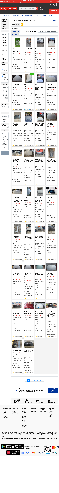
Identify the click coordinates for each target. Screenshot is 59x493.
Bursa (4, 143)
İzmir (4, 142)
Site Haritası (5, 417)
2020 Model (5, 97)
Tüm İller (4, 136)
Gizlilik (4, 415)
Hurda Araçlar (15, 415)
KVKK (4, 416)
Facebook (51, 411)
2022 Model (5, 94)
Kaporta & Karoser (27, 15)
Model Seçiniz (5, 87)
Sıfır (5, 68)
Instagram (51, 414)
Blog (14, 1)
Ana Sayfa (6, 15)
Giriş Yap (52, 5)
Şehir (13, 24)
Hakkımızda (5, 418)
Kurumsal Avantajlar (5, 1)
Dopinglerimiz (43, 411)
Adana (4, 144)
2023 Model (5, 93)
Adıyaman (4, 146)
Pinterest (51, 416)
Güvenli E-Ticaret (54, 1)
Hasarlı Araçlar (15, 413)
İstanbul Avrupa (4, 137)
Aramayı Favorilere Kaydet (52, 390)
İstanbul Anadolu (4, 139)
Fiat (44, 15)
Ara (5, 153)
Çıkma (5, 66)
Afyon (4, 147)
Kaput (38, 15)
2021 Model (5, 96)
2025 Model (5, 90)
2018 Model (5, 100)
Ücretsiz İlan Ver (54, 11)
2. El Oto (14, 412)
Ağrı (4, 148)
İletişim (41, 412)
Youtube (50, 415)
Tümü (5, 70)
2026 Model (5, 89)
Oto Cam (23, 420)
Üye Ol (52, 8)
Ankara (4, 140)
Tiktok (50, 417)
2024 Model (5, 91)
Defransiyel (24, 424)
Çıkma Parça (15, 15)
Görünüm (28, 31)
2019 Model (5, 98)
